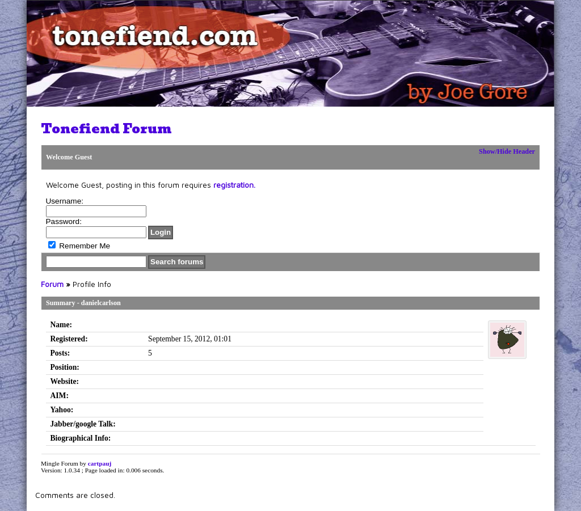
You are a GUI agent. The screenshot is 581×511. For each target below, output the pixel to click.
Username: (64, 201)
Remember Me (79, 246)
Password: (64, 221)
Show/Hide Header (507, 151)
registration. (234, 184)
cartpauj (100, 463)
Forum (52, 284)
